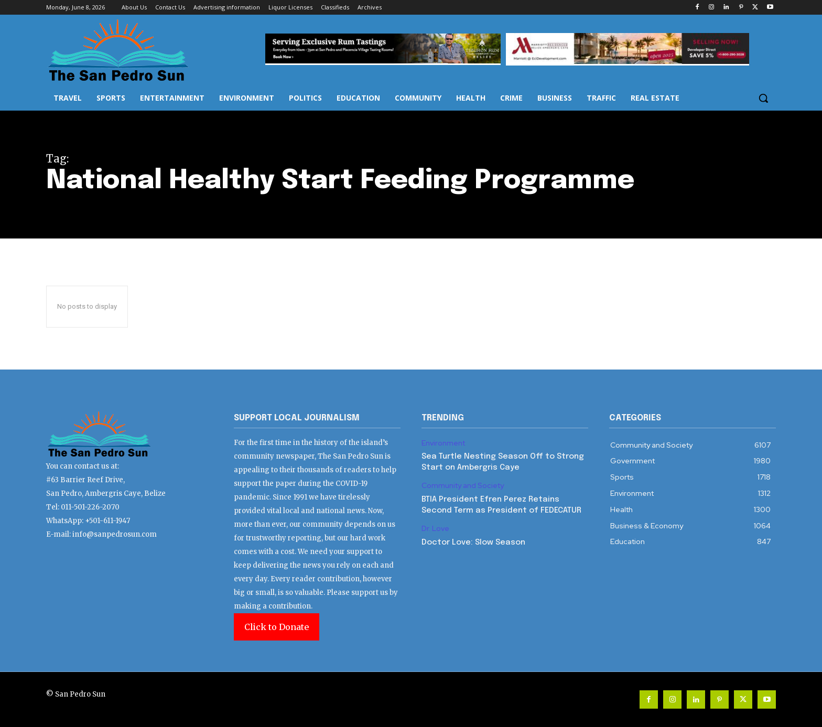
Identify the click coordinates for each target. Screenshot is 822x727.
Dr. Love (435, 528)
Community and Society (462, 485)
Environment (443, 443)
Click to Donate (276, 627)
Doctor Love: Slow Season (473, 542)
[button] (763, 98)
